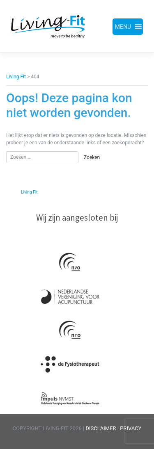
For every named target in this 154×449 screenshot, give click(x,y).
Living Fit (29, 192)
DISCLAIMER (101, 428)
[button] (123, 26)
